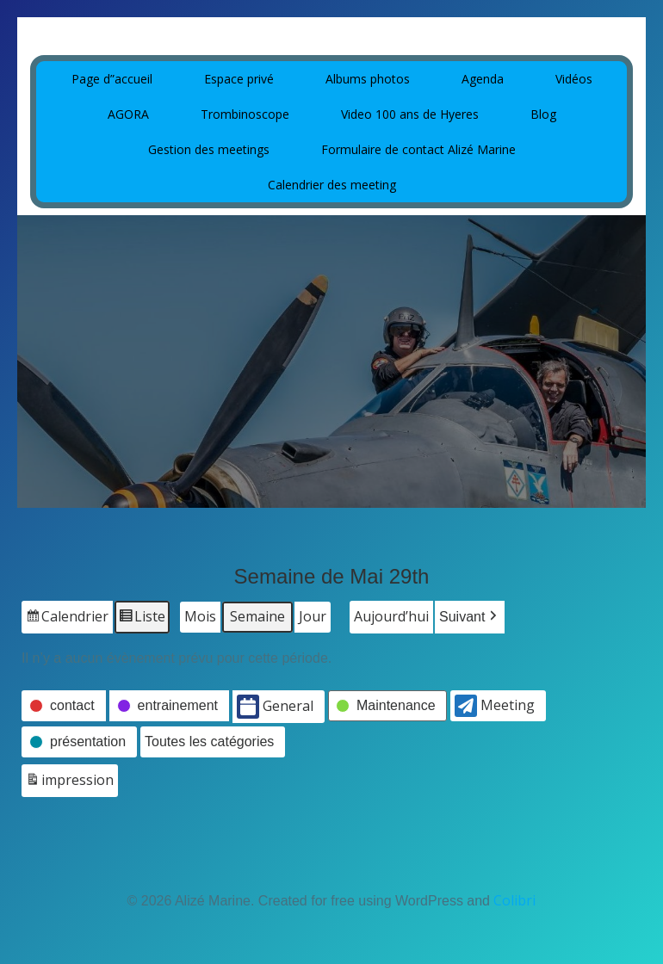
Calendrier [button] (66, 619)
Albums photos (367, 79)
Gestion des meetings (209, 149)
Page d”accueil (111, 79)
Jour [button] (312, 616)
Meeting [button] (495, 706)
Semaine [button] (257, 616)
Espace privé (239, 79)
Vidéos (573, 79)
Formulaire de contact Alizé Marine (418, 149)
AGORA (128, 114)
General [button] (275, 707)
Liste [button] (141, 619)
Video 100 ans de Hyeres (410, 114)
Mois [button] (200, 616)
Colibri (514, 900)
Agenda (483, 79)
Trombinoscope (245, 114)
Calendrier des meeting (332, 184)
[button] (470, 617)
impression (69, 783)
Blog (543, 114)
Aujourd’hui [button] (391, 616)
